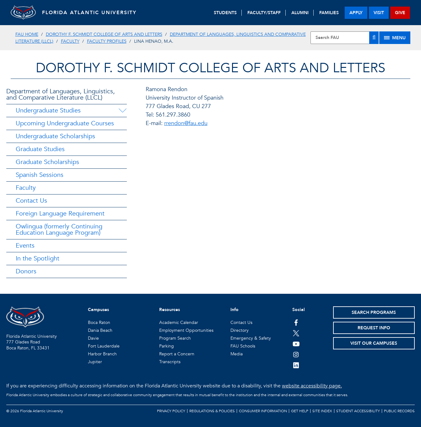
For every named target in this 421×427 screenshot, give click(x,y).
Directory (239, 330)
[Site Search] (344, 37)
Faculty (70, 41)
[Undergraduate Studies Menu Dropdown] (122, 110)
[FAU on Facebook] (296, 322)
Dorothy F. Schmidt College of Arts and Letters (104, 34)
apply (356, 13)
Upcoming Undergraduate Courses (65, 123)
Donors (26, 271)
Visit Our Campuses (373, 343)
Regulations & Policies (212, 410)
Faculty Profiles (107, 41)
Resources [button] (169, 310)
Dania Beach (100, 330)
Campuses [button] (98, 310)
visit (379, 13)
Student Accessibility (358, 410)
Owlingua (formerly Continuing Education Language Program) (59, 229)
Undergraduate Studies (48, 110)
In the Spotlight (37, 258)
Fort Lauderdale (104, 346)
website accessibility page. (312, 385)
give (400, 13)
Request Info (374, 328)
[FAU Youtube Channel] (296, 344)
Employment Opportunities (186, 330)
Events (25, 245)
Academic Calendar (178, 323)
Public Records (399, 410)
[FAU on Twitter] (296, 333)
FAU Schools (242, 346)
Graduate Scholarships (47, 162)
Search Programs (374, 312)
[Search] (374, 37)
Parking (166, 346)
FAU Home (26, 34)
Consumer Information (263, 410)
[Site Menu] (394, 37)
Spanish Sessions (39, 175)
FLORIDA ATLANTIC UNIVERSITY (89, 12)
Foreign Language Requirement (60, 213)
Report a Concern (176, 354)
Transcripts (170, 362)
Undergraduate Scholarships (55, 136)
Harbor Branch (102, 354)
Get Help (299, 410)
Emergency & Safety (250, 338)
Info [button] (234, 310)
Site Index (322, 410)
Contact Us (31, 200)
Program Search (175, 338)
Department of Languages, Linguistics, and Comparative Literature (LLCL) (60, 94)
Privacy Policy (171, 410)
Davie (93, 338)
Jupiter (95, 362)
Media (236, 354)
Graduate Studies (40, 149)
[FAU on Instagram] (296, 354)
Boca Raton (99, 323)
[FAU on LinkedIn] (296, 365)
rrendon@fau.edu (186, 123)
